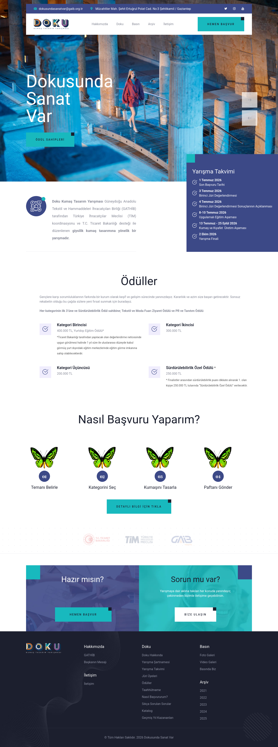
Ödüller (147, 683)
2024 (203, 711)
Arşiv (151, 24)
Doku (120, 24)
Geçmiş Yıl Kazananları (157, 718)
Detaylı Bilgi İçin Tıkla (139, 506)
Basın (136, 24)
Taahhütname (151, 690)
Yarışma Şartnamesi (156, 662)
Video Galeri (208, 662)
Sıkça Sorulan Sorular (156, 704)
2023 (203, 704)
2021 (203, 691)
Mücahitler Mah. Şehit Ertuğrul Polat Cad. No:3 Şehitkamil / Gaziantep (141, 8)
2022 (203, 697)
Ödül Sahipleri (50, 139)
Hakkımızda (100, 24)
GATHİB (89, 655)
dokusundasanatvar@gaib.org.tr (58, 8)
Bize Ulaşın (195, 614)
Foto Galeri (207, 655)
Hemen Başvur (221, 24)
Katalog (147, 711)
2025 (203, 718)
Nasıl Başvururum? (155, 697)
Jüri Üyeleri (149, 676)
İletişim (169, 24)
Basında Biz (208, 669)
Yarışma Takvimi (153, 669)
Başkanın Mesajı (95, 662)
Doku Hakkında (152, 655)
